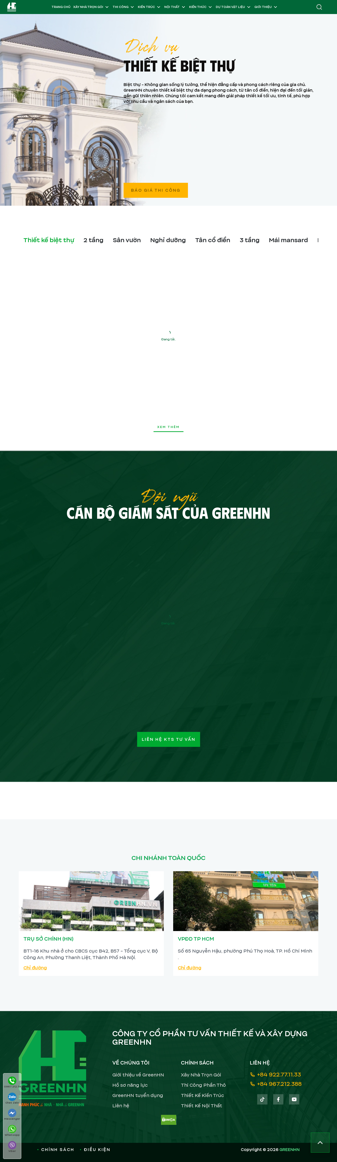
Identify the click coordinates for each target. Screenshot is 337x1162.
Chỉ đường (35, 967)
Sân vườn (127, 240)
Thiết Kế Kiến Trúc (202, 1095)
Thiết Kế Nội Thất (201, 1105)
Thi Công (124, 7)
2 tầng (93, 240)
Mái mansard (288, 240)
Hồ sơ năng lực (130, 1085)
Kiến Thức (201, 7)
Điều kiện (95, 1149)
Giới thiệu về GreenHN (138, 1075)
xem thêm (168, 427)
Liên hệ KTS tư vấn (168, 739)
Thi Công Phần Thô (203, 1085)
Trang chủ (60, 7)
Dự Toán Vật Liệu (234, 7)
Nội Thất (175, 7)
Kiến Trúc (149, 7)
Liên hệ (120, 1105)
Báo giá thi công (155, 190)
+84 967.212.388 (276, 1084)
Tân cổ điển (212, 240)
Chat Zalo (12, 1098)
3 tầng (250, 240)
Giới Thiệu (266, 7)
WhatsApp (12, 1131)
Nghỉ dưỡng (168, 240)
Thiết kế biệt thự (48, 240)
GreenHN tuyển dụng (137, 1095)
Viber (12, 1147)
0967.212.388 (12, 1082)
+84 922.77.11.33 (275, 1074)
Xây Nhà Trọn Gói (91, 7)
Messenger (12, 1115)
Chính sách (55, 1149)
